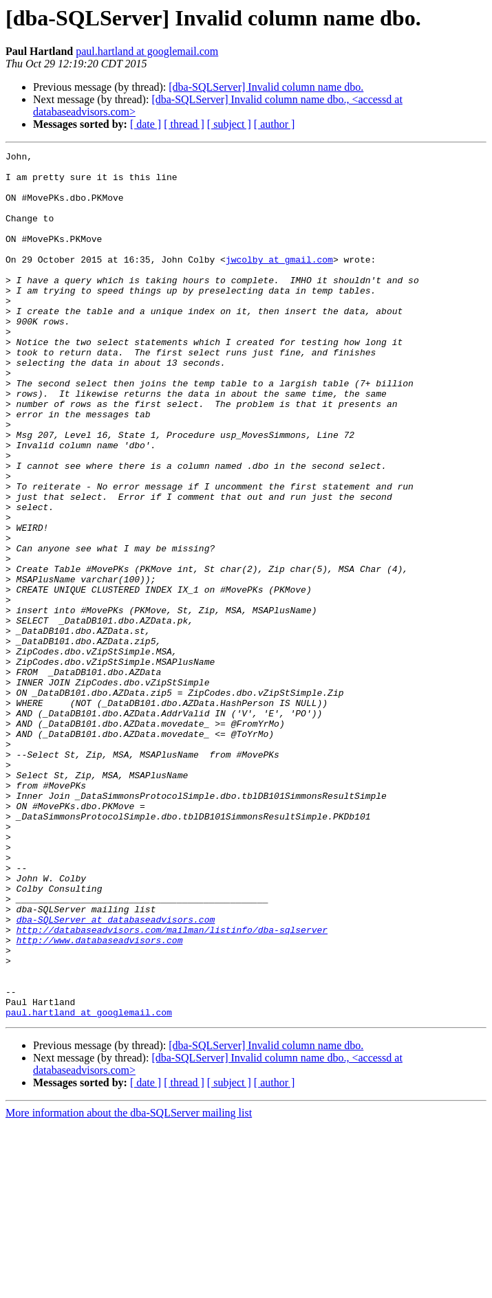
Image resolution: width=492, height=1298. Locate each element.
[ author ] (274, 124)
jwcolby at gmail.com (279, 282)
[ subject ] (229, 124)
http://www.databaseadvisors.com (100, 1098)
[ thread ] (184, 124)
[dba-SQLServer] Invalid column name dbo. (266, 87)
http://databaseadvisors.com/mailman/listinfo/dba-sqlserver (172, 1086)
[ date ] (145, 124)
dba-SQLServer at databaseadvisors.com (116, 1074)
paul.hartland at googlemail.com (147, 51)
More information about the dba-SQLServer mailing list (129, 1286)
